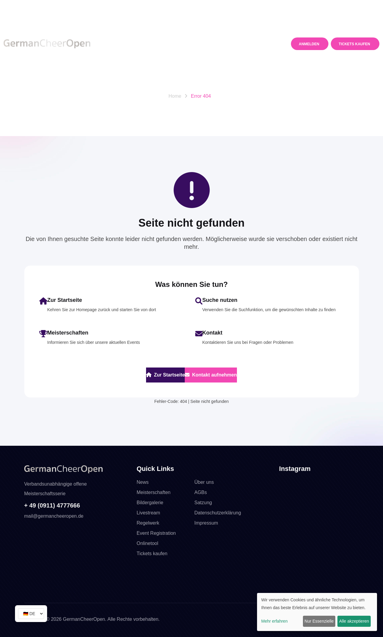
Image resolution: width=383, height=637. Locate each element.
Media (233, 28)
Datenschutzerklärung (217, 512)
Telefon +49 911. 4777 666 (34, 6)
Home (175, 96)
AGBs (200, 492)
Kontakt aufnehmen (211, 374)
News (115, 28)
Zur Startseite (165, 374)
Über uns (204, 482)
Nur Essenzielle (319, 621)
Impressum (206, 522)
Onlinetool (147, 543)
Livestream (148, 512)
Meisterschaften (151, 28)
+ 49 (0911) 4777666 (52, 505)
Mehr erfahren (274, 621)
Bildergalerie (150, 502)
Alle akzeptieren (354, 621)
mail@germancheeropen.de (307, 6)
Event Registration (156, 533)
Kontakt (119, 59)
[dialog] (317, 612)
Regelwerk (199, 28)
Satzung (203, 502)
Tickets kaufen (152, 553)
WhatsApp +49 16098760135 (102, 6)
